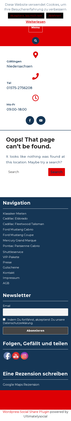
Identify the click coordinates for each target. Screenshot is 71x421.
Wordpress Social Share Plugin (26, 412)
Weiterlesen (35, 22)
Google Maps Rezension (21, 384)
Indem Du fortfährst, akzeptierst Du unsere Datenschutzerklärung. (34, 321)
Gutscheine (11, 267)
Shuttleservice (13, 252)
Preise (7, 262)
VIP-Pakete (11, 257)
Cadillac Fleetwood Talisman (23, 224)
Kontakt (8, 272)
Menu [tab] (35, 27)
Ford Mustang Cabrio (18, 229)
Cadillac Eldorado (15, 218)
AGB (6, 283)
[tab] (56, 172)
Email (6, 306)
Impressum (11, 278)
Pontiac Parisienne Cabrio (21, 246)
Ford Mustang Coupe (18, 235)
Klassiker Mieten (14, 213)
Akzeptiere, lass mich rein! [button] (26, 15)
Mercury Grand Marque (19, 240)
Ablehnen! (54, 15)
